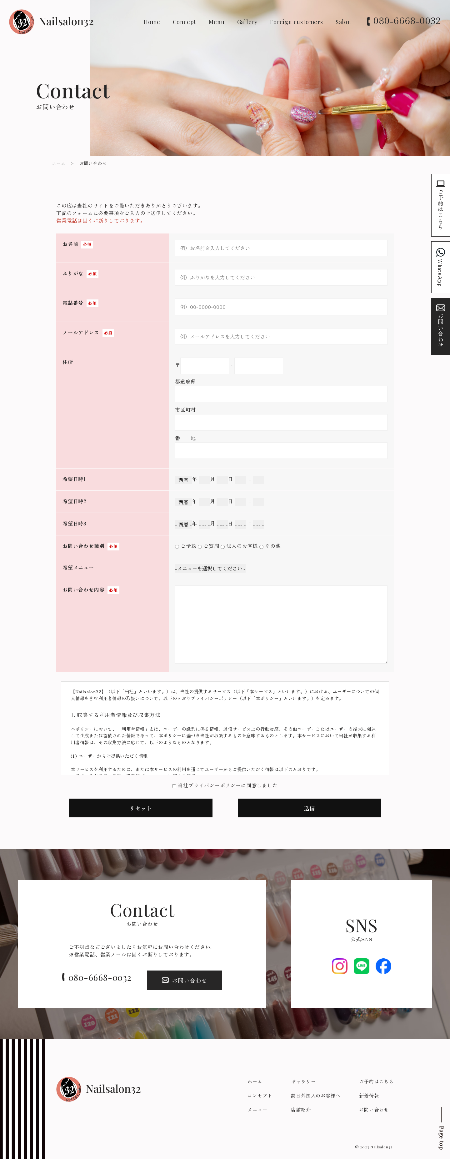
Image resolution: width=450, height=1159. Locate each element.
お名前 (70, 244)
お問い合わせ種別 (83, 545)
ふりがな (72, 273)
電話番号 (72, 302)
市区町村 (185, 409)
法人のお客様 (242, 545)
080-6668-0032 (407, 20)
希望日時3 (74, 523)
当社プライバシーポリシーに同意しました (228, 785)
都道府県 (185, 381)
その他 (273, 545)
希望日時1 (74, 479)
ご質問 (211, 545)
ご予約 (188, 545)
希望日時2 (74, 501)
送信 (309, 808)
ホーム (58, 163)
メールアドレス (80, 332)
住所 (67, 361)
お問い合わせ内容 (83, 589)
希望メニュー (78, 567)
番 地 (185, 438)
